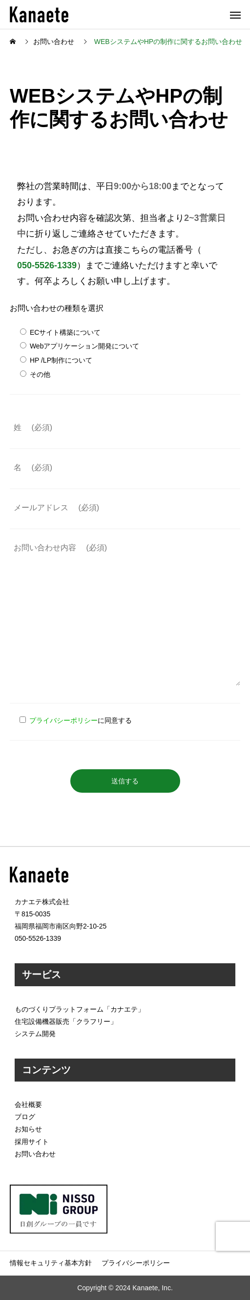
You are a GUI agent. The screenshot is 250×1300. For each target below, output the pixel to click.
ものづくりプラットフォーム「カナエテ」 (80, 1009)
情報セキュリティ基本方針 (51, 1263)
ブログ (25, 1117)
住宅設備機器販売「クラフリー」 (66, 1021)
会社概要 (28, 1104)
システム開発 (35, 1034)
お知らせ (28, 1129)
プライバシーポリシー (63, 720)
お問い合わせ (35, 1154)
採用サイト (32, 1142)
